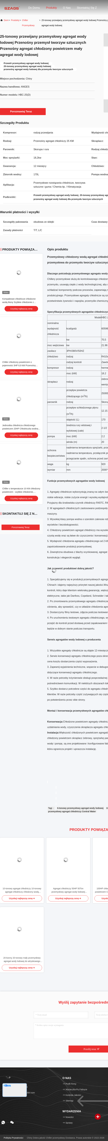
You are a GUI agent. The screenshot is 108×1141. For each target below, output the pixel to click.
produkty (15, 20)
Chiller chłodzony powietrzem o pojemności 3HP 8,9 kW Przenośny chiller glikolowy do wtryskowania (19, 365)
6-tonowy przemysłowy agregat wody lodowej (80, 808)
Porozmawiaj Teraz (23, 111)
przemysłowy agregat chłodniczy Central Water (72, 811)
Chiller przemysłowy (28, 23)
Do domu (34, 7)
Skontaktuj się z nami (87, 9)
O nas (67, 7)
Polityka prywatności (13, 1138)
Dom (6, 20)
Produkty (51, 7)
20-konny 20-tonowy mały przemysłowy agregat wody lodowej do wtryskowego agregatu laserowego (22, 960)
